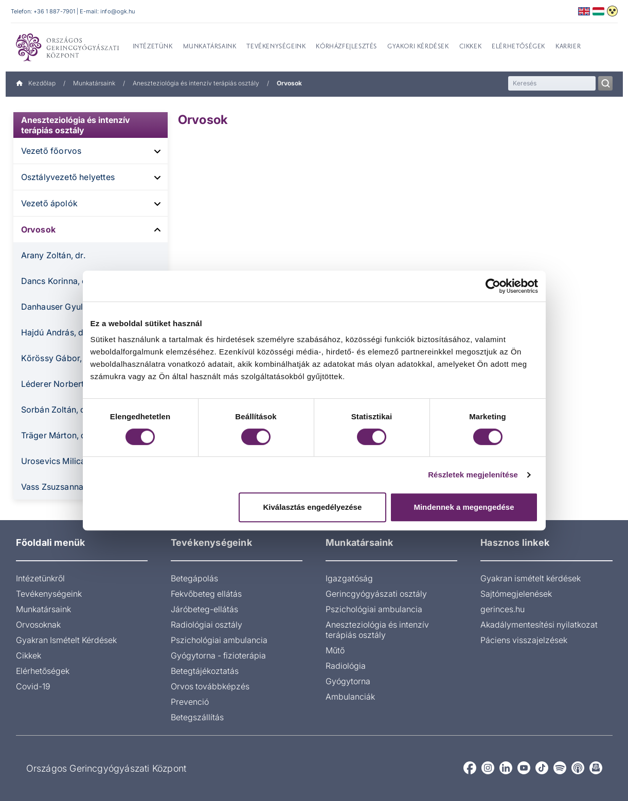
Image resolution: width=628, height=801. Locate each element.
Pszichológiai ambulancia (219, 640)
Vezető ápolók (49, 203)
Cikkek (28, 655)
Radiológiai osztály (206, 624)
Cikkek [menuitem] (470, 47)
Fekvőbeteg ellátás (206, 594)
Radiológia (346, 666)
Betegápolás (194, 578)
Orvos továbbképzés (210, 686)
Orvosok (38, 229)
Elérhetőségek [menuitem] (518, 47)
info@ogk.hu (117, 11)
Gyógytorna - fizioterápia (218, 655)
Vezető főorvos (51, 151)
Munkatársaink (94, 83)
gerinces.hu (502, 609)
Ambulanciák (350, 696)
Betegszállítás (197, 717)
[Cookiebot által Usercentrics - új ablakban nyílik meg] (493, 286)
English (584, 11)
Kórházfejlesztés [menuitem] (346, 47)
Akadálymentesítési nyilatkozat (539, 624)
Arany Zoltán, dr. (53, 255)
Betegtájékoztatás (205, 671)
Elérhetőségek (42, 671)
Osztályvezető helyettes (68, 177)
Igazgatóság (349, 578)
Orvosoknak (38, 624)
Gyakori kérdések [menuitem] (418, 47)
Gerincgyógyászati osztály (376, 594)
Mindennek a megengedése (464, 507)
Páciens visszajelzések (523, 640)
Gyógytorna (348, 681)
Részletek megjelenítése (473, 474)
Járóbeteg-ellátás (204, 609)
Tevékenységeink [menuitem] (276, 47)
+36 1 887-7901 (54, 11)
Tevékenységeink (49, 594)
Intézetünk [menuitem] (153, 47)
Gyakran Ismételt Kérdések (66, 640)
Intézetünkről (40, 578)
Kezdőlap (36, 83)
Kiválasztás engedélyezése (312, 507)
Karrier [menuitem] (568, 47)
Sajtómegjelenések (516, 594)
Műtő (335, 650)
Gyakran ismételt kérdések (530, 578)
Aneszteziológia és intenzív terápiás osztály (196, 83)
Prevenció (190, 702)
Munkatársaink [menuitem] (210, 47)
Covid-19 (33, 686)
